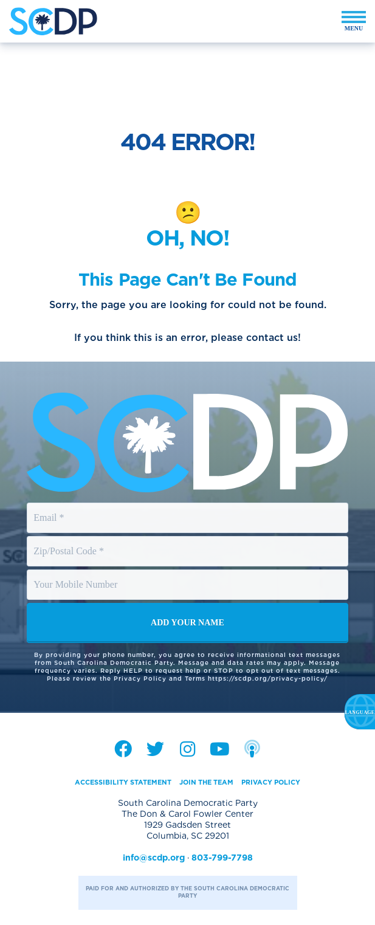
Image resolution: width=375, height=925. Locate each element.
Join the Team (206, 782)
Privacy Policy (270, 782)
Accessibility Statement (123, 782)
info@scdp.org (154, 857)
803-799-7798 (222, 857)
